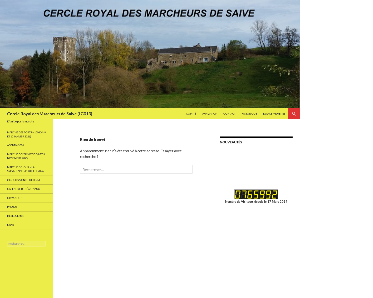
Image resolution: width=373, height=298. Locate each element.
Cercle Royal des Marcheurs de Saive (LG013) (49, 113)
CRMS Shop (14, 197)
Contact (229, 113)
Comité (191, 113)
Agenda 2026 (15, 145)
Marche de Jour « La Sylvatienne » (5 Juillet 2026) (25, 169)
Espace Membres (274, 113)
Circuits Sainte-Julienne (24, 180)
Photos (12, 206)
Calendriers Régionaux (23, 188)
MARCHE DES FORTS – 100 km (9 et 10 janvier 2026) (26, 134)
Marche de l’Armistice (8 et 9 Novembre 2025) (26, 156)
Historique (249, 113)
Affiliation (209, 113)
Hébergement (16, 215)
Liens (10, 224)
